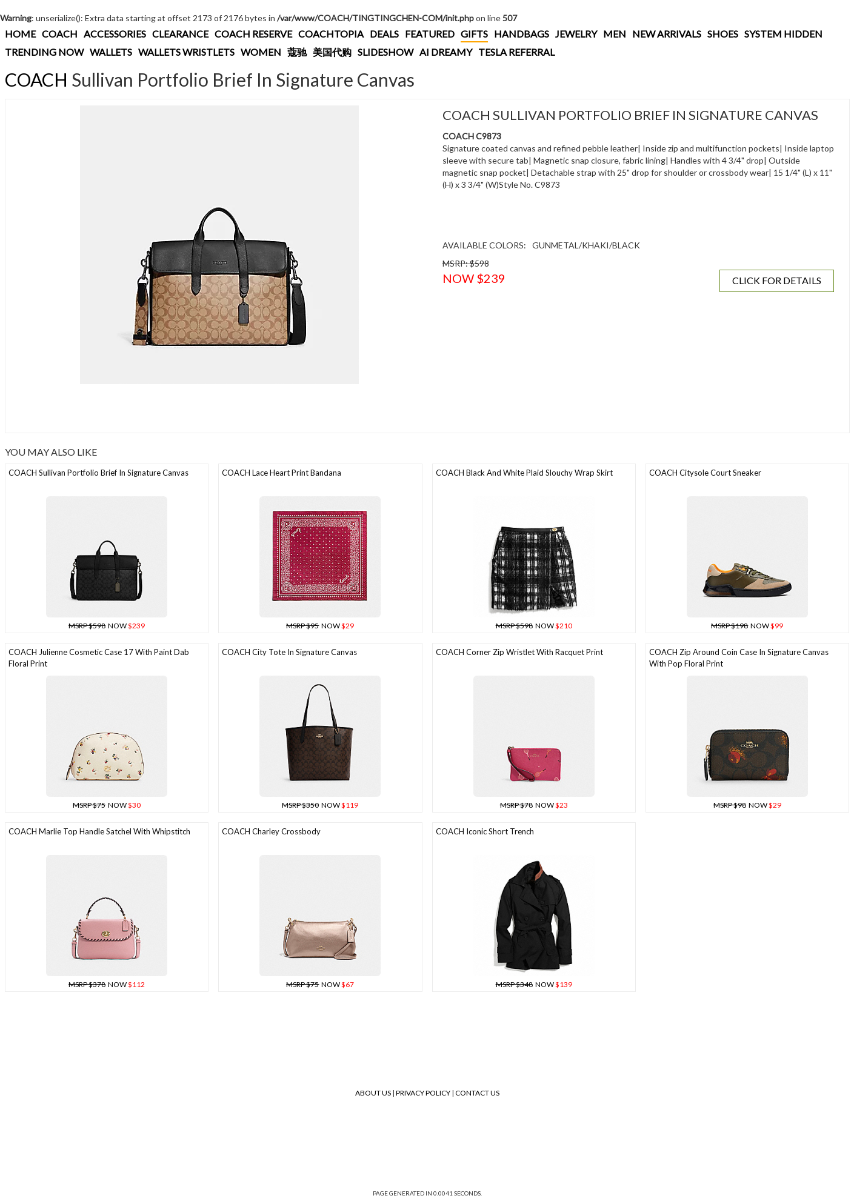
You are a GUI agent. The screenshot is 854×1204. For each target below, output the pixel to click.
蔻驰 (297, 52)
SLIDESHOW (385, 52)
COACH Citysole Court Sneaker (705, 472)
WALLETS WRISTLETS (186, 52)
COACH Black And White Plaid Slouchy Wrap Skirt (524, 472)
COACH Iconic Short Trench (485, 831)
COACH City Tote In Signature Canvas (289, 652)
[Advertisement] (219, 408)
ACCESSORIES (115, 33)
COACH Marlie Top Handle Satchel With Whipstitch (99, 831)
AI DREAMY (445, 52)
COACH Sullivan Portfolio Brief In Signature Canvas (98, 472)
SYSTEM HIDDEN (783, 33)
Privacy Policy (423, 1092)
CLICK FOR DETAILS (776, 280)
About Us (373, 1092)
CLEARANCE (180, 33)
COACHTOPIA (331, 33)
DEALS (384, 33)
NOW (106, 625)
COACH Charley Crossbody (271, 831)
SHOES (722, 33)
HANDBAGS (521, 33)
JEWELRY (576, 33)
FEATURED (430, 33)
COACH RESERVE (253, 33)
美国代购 (332, 52)
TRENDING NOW (44, 52)
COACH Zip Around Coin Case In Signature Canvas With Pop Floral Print (739, 657)
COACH (60, 33)
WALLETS (111, 52)
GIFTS (474, 33)
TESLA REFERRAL (516, 52)
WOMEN (261, 52)
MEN (614, 33)
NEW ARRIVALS (666, 33)
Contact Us (477, 1092)
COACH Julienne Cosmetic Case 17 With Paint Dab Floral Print (98, 657)
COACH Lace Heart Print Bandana (281, 472)
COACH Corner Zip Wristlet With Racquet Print (519, 652)
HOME (20, 33)
